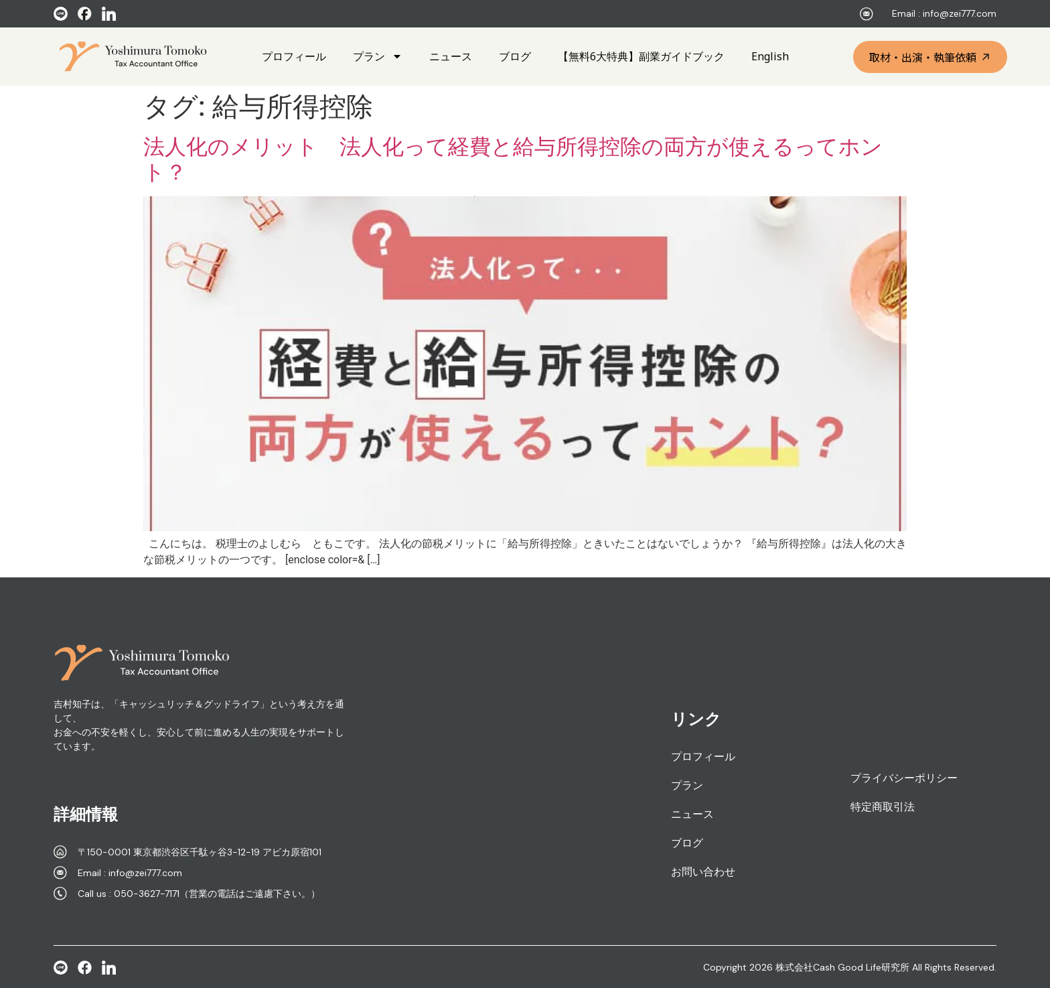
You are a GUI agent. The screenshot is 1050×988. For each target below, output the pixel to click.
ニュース (450, 56)
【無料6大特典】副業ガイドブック (641, 56)
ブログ (515, 56)
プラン (377, 56)
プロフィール (294, 56)
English (770, 56)
